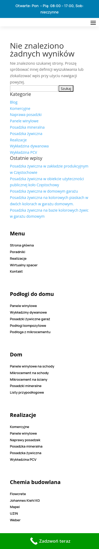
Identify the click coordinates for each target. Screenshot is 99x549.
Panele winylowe (24, 120)
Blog (14, 102)
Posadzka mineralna (27, 127)
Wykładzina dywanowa (29, 145)
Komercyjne (20, 108)
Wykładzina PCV (23, 152)
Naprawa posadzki (26, 114)
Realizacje (18, 139)
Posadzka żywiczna (26, 133)
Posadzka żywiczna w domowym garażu (44, 191)
